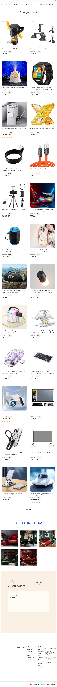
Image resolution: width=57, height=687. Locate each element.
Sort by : (38, 16)
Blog (39, 649)
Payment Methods (31, 657)
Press (39, 655)
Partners (39, 665)
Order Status (30, 659)
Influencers (40, 657)
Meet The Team (41, 651)
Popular (15, 4)
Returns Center (30, 655)
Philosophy (40, 669)
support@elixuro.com (22, 647)
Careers (39, 653)
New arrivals (43, 4)
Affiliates (40, 659)
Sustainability (41, 667)
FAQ (28, 653)
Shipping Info (30, 651)
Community (40, 671)
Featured (51, 4)
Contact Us (29, 649)
